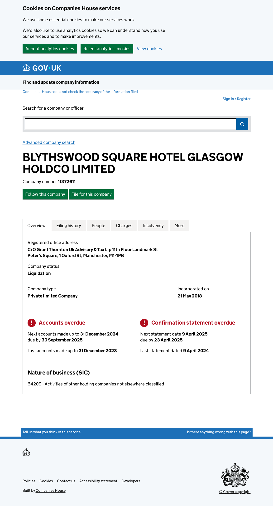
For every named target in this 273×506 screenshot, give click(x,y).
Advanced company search (49, 142)
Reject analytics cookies (106, 48)
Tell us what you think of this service (52, 432)
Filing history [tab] (68, 225)
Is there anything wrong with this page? (219, 432)
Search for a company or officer (53, 108)
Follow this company (45, 194)
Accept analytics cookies (49, 48)
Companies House (51, 490)
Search (242, 124)
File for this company (91, 194)
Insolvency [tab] (153, 225)
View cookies (149, 48)
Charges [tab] (124, 225)
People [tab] (98, 225)
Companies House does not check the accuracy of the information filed (80, 91)
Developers (131, 481)
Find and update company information (61, 82)
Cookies (46, 481)
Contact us (66, 481)
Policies (29, 481)
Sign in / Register (237, 99)
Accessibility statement (98, 481)
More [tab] (179, 225)
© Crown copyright (235, 491)
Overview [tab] (36, 225)
